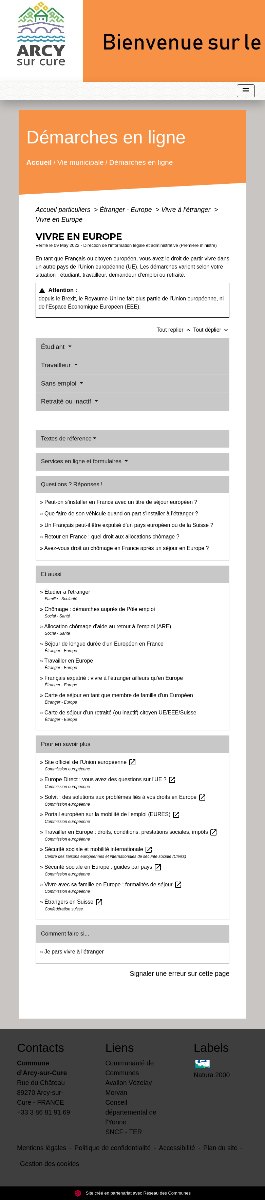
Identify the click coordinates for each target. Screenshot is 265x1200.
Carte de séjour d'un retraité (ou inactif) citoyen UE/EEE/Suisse (120, 712)
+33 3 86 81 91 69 (43, 1112)
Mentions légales (41, 1148)
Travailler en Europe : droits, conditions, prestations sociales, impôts (131, 832)
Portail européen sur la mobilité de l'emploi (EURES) (112, 814)
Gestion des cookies (49, 1163)
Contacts (40, 1047)
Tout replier (174, 330)
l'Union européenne (193, 298)
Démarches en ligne (141, 162)
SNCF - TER (123, 1132)
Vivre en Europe (59, 219)
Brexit (69, 298)
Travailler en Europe (68, 661)
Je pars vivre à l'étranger (74, 952)
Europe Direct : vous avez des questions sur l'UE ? (110, 779)
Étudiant (54, 346)
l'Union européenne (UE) (107, 267)
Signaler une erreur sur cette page (180, 973)
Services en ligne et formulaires (82, 461)
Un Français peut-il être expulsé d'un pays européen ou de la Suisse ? (128, 525)
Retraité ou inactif (67, 401)
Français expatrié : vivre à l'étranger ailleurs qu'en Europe (113, 678)
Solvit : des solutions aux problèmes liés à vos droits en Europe (125, 797)
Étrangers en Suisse (73, 902)
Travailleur (57, 365)
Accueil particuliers (64, 209)
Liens (119, 1047)
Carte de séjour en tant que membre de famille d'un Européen (118, 695)
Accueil (39, 162)
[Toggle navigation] (245, 91)
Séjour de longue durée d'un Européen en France (104, 644)
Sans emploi (59, 383)
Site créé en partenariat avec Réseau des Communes (132, 1193)
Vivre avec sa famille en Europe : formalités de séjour (113, 884)
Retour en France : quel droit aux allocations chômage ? (111, 536)
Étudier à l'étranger (67, 592)
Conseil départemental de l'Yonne (130, 1112)
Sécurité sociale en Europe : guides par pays (103, 867)
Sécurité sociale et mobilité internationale (98, 849)
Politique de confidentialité (112, 1148)
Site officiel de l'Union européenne (90, 762)
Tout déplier (211, 330)
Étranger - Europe (127, 209)
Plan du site (220, 1148)
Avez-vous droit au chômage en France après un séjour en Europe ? (126, 548)
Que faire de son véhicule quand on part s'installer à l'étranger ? (121, 513)
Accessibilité (177, 1148)
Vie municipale (80, 162)
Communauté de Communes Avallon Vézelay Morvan (129, 1077)
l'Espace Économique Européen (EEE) (92, 307)
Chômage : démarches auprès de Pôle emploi (99, 609)
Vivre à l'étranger (186, 209)
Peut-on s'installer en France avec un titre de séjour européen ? (120, 502)
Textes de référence (66, 438)
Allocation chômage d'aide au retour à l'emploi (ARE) (107, 626)
